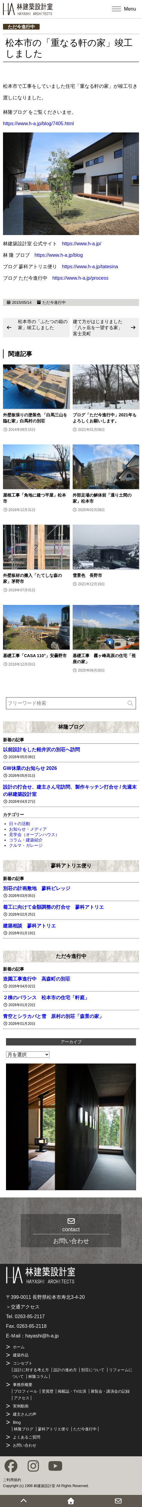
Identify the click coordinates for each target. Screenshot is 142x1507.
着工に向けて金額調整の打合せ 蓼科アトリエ (53, 907)
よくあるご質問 (26, 1437)
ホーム (19, 1347)
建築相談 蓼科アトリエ (29, 925)
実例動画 (21, 1406)
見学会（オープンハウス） (34, 834)
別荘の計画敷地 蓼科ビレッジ (36, 888)
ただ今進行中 (21, 26)
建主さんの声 (24, 1414)
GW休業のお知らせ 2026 (30, 768)
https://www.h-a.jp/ (81, 243)
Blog (17, 1422)
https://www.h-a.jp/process (80, 278)
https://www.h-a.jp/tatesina (90, 266)
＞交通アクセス (23, 1306)
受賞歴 (47, 1391)
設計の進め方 (65, 1370)
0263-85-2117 (30, 1316)
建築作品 (21, 1355)
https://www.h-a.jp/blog (59, 255)
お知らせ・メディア (28, 829)
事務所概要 (22, 1384)
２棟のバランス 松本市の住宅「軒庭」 (46, 997)
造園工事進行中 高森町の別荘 (36, 978)
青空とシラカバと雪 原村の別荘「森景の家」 (53, 1016)
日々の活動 (19, 823)
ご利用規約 (12, 1480)
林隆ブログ (71, 727)
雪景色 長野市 (87, 575)
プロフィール (25, 1391)
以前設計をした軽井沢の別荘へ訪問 (41, 749)
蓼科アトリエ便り (71, 866)
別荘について (92, 1370)
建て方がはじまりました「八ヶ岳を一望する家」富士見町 (97, 327)
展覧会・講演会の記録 (110, 1391)
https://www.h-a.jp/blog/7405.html (38, 123)
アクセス (21, 1398)
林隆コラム (38, 1376)
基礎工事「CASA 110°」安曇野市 (35, 655)
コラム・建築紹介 (26, 840)
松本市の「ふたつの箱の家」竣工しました (43, 324)
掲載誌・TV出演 (72, 1391)
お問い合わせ (24, 1445)
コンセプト (22, 1363)
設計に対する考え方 (31, 1370)
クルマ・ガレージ (26, 845)
